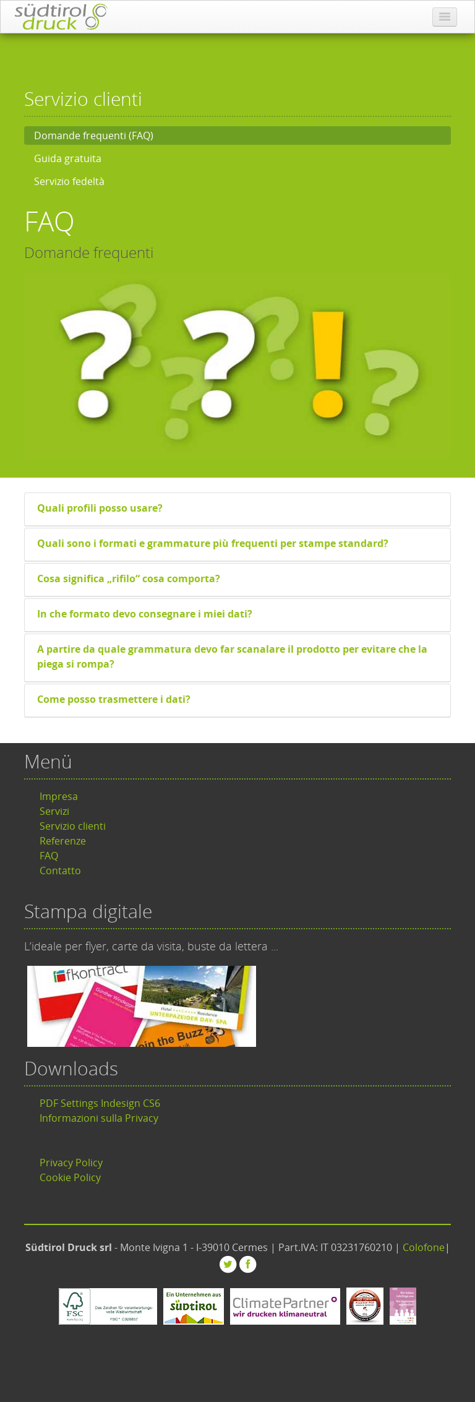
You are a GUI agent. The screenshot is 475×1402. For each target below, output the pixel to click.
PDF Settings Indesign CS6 (100, 1103)
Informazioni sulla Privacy (99, 1118)
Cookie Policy (70, 1177)
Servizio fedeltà (69, 181)
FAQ (49, 855)
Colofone (424, 1247)
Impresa (59, 796)
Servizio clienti (73, 826)
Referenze (63, 841)
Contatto (60, 870)
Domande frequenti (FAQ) (93, 135)
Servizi (54, 811)
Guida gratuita (67, 158)
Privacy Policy (71, 1162)
